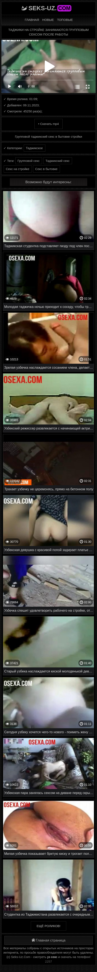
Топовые (65, 20)
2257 (48, 961)
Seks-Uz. (50, 8)
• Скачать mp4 (48, 124)
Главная (32, 20)
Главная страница (49, 940)
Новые (48, 20)
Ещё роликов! (48, 926)
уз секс (52, 957)
